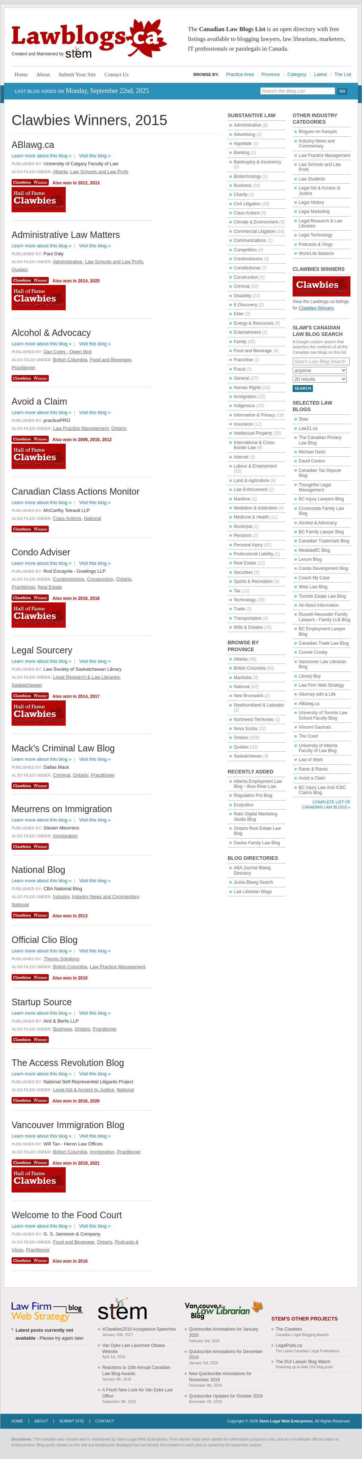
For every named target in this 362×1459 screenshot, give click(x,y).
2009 (83, 439)
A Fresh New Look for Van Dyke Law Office (137, 1393)
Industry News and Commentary (317, 143)
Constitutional (247, 267)
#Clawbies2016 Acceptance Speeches (139, 1329)
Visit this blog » (95, 155)
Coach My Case (314, 577)
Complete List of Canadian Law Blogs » (326, 804)
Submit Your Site (77, 74)
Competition (245, 249)
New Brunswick (248, 695)
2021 (95, 1163)
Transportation (248, 618)
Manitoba (242, 677)
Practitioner (23, 367)
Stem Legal (78, 52)
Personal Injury (248, 544)
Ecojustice (244, 804)
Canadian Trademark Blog (324, 540)
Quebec (241, 747)
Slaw (303, 419)
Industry (61, 896)
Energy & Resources (253, 323)
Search (302, 388)
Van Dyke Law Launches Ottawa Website (133, 1348)
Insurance (243, 424)
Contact (104, 1421)
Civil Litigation (247, 203)
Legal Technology (315, 235)
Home (21, 74)
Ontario (241, 737)
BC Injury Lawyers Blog (321, 499)
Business (242, 185)
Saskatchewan (248, 756)
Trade (239, 608)
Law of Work (311, 759)
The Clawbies (289, 1329)
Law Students (312, 179)
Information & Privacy (254, 415)
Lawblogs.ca (89, 38)
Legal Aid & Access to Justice (83, 1089)
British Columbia (249, 668)
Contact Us (116, 74)
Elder (239, 313)
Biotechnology (247, 176)
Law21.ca (308, 428)
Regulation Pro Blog (253, 795)
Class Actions (247, 213)
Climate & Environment (256, 222)
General (241, 378)
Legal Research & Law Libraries (86, 677)
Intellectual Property (253, 433)
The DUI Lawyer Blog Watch (303, 1361)
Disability (242, 295)
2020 (95, 1101)
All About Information (319, 605)
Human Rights (247, 387)
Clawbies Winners (316, 308)
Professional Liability (253, 553)
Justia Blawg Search (253, 882)
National (242, 686)
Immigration (245, 396)
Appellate (243, 143)
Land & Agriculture (251, 480)
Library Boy (310, 676)
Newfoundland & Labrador (259, 705)
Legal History (311, 202)
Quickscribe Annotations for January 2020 (223, 1332)
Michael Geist (312, 452)
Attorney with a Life (317, 694)
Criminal (242, 286)
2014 (83, 280)
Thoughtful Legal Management (315, 487)
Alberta (240, 659)
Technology (245, 599)
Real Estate (245, 563)
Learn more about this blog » (42, 155)
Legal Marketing (314, 211)
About (43, 74)
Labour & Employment (255, 466)
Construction (246, 277)
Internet (241, 457)
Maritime (242, 499)
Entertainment (247, 332)
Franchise (243, 359)
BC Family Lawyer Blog (321, 531)
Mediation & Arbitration (255, 508)
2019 (83, 1163)
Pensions (242, 535)
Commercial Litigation (254, 231)
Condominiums (248, 258)
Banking (241, 152)
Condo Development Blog (323, 568)
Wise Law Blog (313, 586)
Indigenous (244, 405)
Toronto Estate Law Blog (322, 596)
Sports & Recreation (253, 581)
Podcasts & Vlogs (316, 244)
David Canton (312, 461)
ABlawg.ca (309, 703)
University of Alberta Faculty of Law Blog (318, 748)
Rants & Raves (313, 769)
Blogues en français (318, 131)
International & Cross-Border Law (255, 445)
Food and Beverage (253, 350)
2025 (95, 280)
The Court (308, 736)
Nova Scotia (245, 728)
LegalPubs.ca (289, 1345)
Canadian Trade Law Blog (324, 643)
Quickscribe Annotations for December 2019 (226, 1354)
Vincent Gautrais (315, 727)
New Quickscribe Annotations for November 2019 (220, 1376)
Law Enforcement (250, 489)
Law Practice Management (324, 155)
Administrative (247, 125)
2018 (95, 598)
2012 (83, 182)
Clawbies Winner (31, 182)
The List (343, 74)
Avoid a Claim (312, 778)
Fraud (239, 369)
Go (342, 91)
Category (297, 74)
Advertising (244, 134)
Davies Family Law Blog (257, 842)
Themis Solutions (61, 958)
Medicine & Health (251, 517)
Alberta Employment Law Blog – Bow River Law (258, 784)
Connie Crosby (313, 652)
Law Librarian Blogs (253, 891)
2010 (95, 439)
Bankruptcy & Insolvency (257, 162)
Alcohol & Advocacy (318, 522)
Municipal (243, 526)
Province (271, 74)
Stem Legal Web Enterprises (286, 1421)
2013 (95, 182)
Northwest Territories (253, 719)
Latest (320, 74)
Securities (243, 572)
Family (240, 341)
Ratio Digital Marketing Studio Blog (255, 816)
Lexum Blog (310, 559)
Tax (237, 590)
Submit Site (71, 1421)
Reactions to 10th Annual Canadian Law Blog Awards (136, 1370)
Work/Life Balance (316, 253)
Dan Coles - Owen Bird (67, 351)
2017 (95, 696)
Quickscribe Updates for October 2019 (226, 1396)
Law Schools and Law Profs (99, 171)
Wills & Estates (248, 627)
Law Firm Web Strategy (321, 685)
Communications (250, 240)
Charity (240, 194)
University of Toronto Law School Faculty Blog (323, 715)
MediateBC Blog (314, 550)
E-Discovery (245, 304)
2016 (83, 598)
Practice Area (240, 74)
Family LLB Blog (334, 619)
